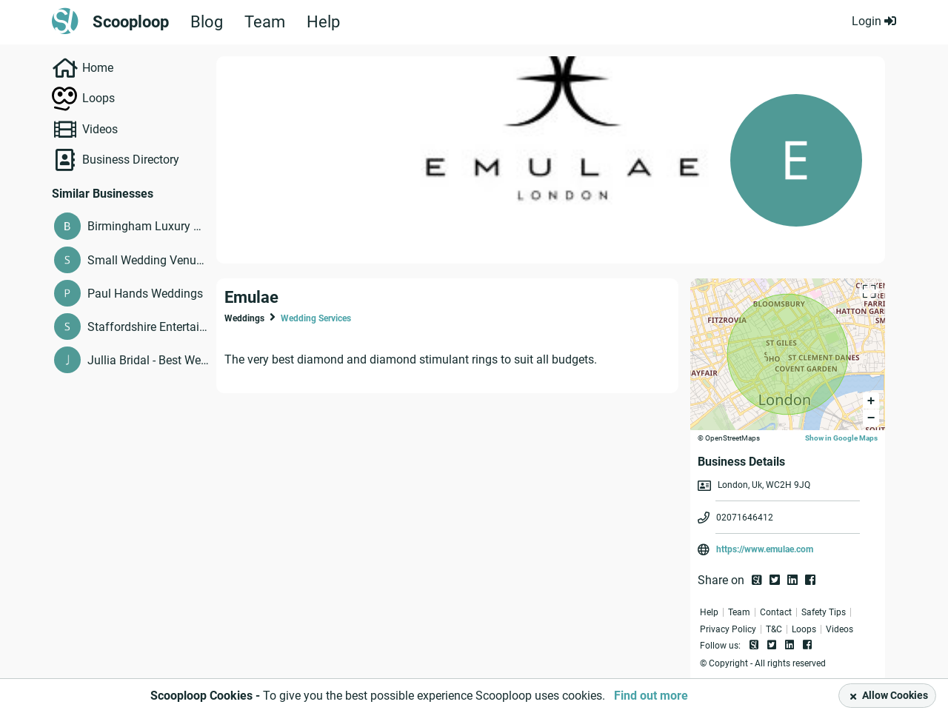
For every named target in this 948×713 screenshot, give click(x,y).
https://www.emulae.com (764, 549)
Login (874, 21)
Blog (206, 22)
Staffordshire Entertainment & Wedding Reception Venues (148, 327)
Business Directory (130, 160)
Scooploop (131, 22)
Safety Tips (823, 612)
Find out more (651, 696)
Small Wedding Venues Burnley (148, 260)
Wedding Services (316, 318)
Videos (100, 129)
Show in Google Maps (841, 438)
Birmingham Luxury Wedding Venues (148, 226)
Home (97, 68)
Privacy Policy (728, 629)
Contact (776, 612)
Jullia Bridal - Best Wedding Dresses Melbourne (148, 360)
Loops (98, 98)
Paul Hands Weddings (145, 294)
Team (264, 22)
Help (323, 22)
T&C (774, 629)
